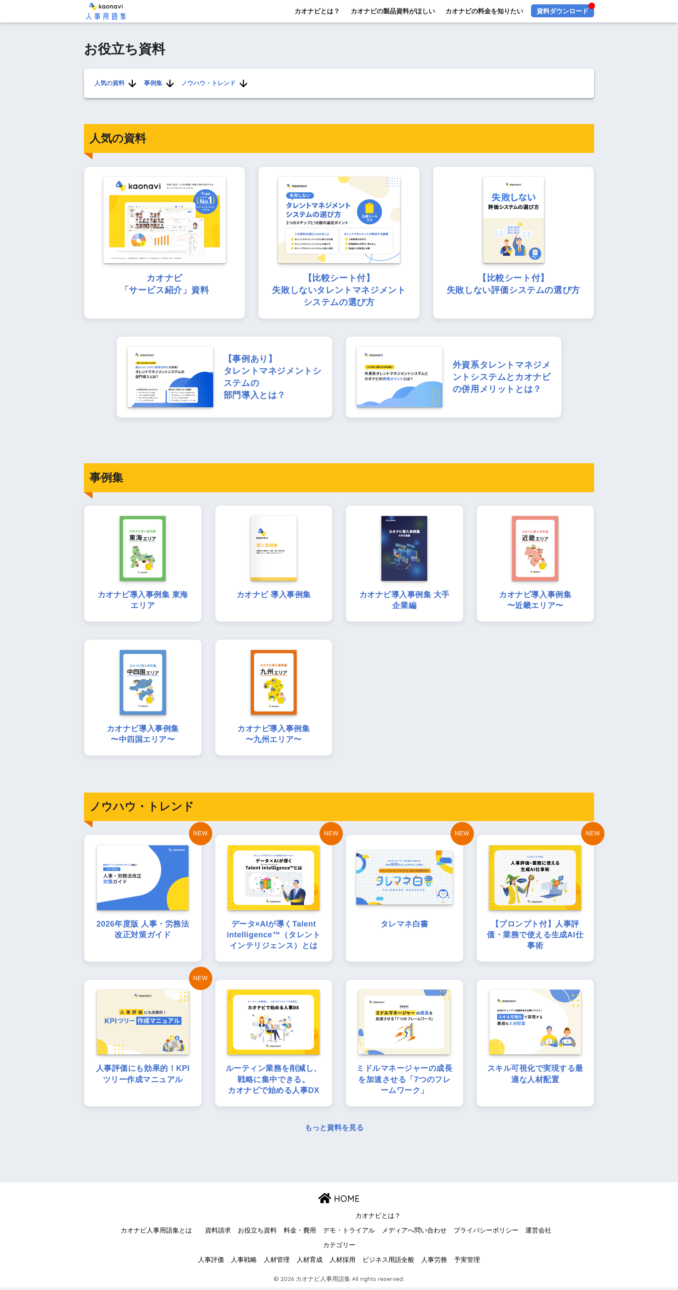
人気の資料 (109, 83)
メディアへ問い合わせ (414, 1232)
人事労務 (434, 1261)
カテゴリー (339, 1247)
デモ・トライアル (349, 1232)
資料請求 (218, 1232)
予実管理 (467, 1261)
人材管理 (277, 1261)
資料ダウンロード (562, 11)
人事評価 (211, 1261)
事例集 (153, 83)
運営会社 (538, 1232)
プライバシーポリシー (486, 1232)
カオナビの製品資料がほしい (392, 11)
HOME (339, 1200)
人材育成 (310, 1261)
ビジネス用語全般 (388, 1261)
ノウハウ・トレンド (208, 83)
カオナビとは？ (316, 11)
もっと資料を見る (334, 1130)
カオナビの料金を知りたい (484, 11)
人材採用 (342, 1261)
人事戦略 (244, 1261)
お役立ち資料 (257, 1232)
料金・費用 (300, 1232)
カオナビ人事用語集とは (156, 1232)
